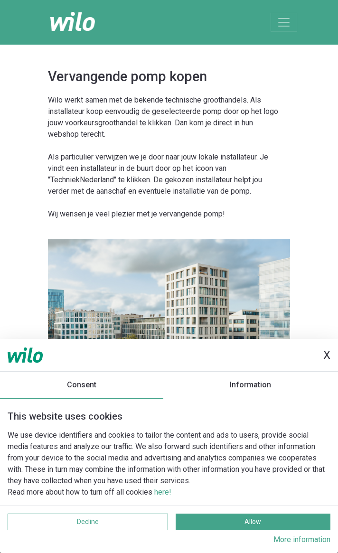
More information (301, 539)
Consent (81, 384)
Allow (252, 521)
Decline (88, 521)
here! (162, 492)
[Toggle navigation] (284, 22)
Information (250, 384)
